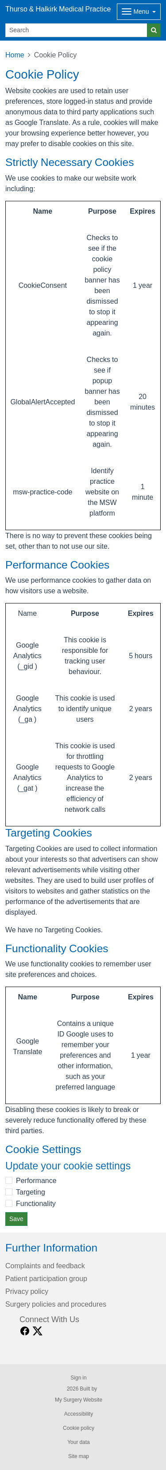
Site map (78, 1456)
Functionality (36, 1203)
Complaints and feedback (45, 1265)
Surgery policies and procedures (55, 1304)
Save (16, 1219)
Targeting (30, 1191)
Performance (36, 1180)
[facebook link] (24, 1331)
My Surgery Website (78, 1399)
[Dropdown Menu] (139, 12)
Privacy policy (26, 1291)
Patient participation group (46, 1278)
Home (14, 54)
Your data (78, 1442)
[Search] (76, 30)
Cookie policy (78, 1428)
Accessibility (78, 1414)
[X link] (37, 1331)
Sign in (78, 1377)
